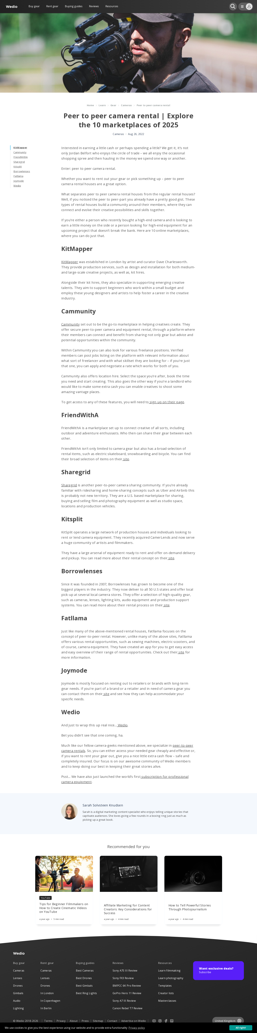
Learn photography (170, 978)
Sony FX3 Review (123, 978)
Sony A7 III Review (124, 1001)
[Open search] (233, 6)
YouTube (45, 897)
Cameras (18, 970)
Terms (48, 1020)
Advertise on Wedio (133, 1020)
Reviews (94, 6)
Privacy (61, 1020)
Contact (112, 1020)
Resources (165, 963)
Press (85, 1020)
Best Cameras (85, 970)
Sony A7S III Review (125, 970)
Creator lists (166, 993)
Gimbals (18, 993)
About (74, 1020)
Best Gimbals (84, 985)
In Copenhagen (50, 1001)
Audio (16, 1001)
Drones (18, 985)
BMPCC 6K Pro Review (127, 985)
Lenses (17, 978)
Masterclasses (167, 1001)
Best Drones (84, 978)
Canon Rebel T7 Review (127, 1008)
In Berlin (45, 1008)
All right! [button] (241, 1027)
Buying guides (73, 6)
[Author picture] (69, 811)
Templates (165, 985)
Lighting (18, 1008)
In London (47, 993)
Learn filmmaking (169, 970)
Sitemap (98, 1020)
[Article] (64, 874)
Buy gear (34, 6)
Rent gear (52, 6)
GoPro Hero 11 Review (127, 993)
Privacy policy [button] (136, 1028)
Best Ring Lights (86, 993)
